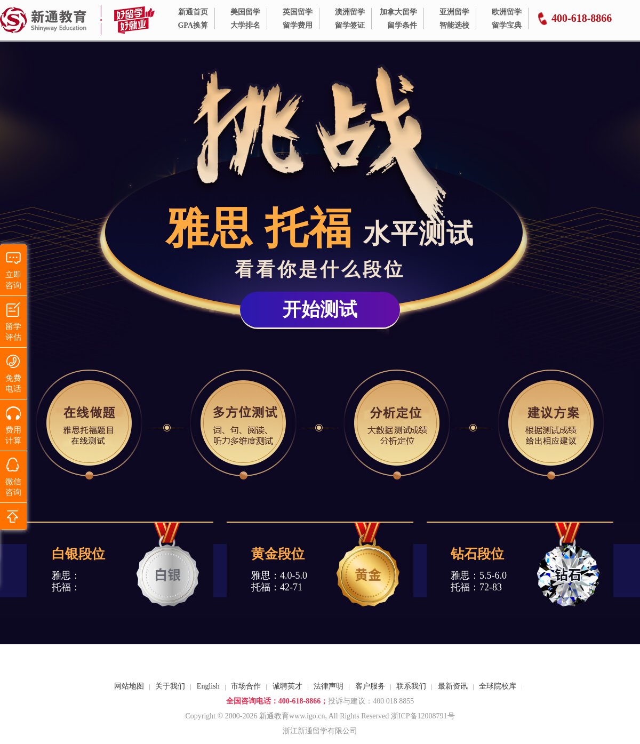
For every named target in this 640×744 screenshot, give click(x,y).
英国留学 (298, 12)
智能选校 (454, 25)
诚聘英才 (287, 686)
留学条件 (402, 25)
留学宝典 (507, 25)
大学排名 (245, 25)
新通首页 (193, 12)
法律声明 (328, 686)
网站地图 (129, 686)
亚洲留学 (454, 12)
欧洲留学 (507, 12)
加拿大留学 (398, 12)
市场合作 (246, 686)
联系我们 (411, 686)
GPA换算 (193, 25)
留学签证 (350, 25)
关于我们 (170, 686)
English (208, 686)
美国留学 (245, 12)
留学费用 (298, 25)
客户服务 (370, 686)
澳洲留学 (350, 12)
